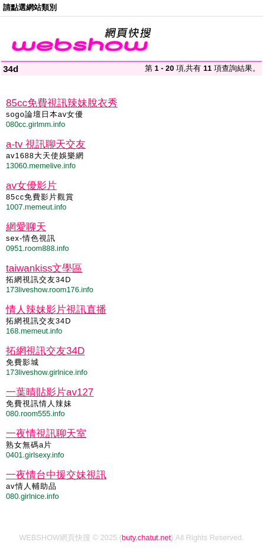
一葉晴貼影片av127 (49, 392)
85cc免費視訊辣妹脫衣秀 (62, 103)
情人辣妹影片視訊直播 (56, 309)
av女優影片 (31, 185)
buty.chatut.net (146, 537)
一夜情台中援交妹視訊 (56, 475)
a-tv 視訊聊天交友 (46, 144)
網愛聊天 (26, 227)
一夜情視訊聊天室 (46, 433)
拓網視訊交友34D (45, 351)
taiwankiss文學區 (44, 268)
